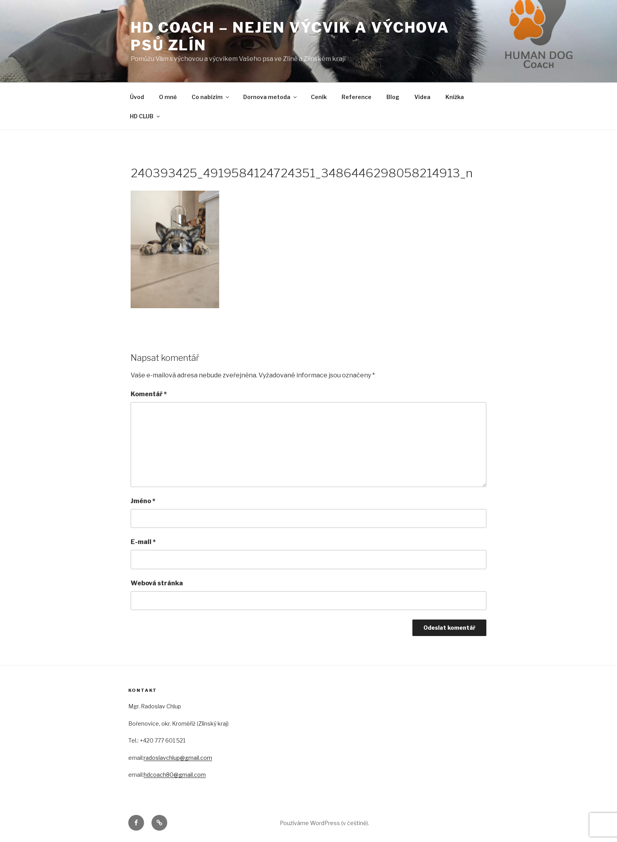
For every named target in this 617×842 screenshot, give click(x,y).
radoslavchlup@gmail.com (178, 757)
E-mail (143, 542)
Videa (422, 97)
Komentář (149, 394)
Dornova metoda (270, 97)
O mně (168, 97)
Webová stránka (157, 583)
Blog (392, 97)
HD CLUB (145, 116)
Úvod (137, 97)
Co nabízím (211, 97)
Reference (356, 97)
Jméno (143, 501)
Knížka (454, 97)
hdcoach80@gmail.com (175, 774)
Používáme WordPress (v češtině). (324, 823)
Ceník (319, 97)
